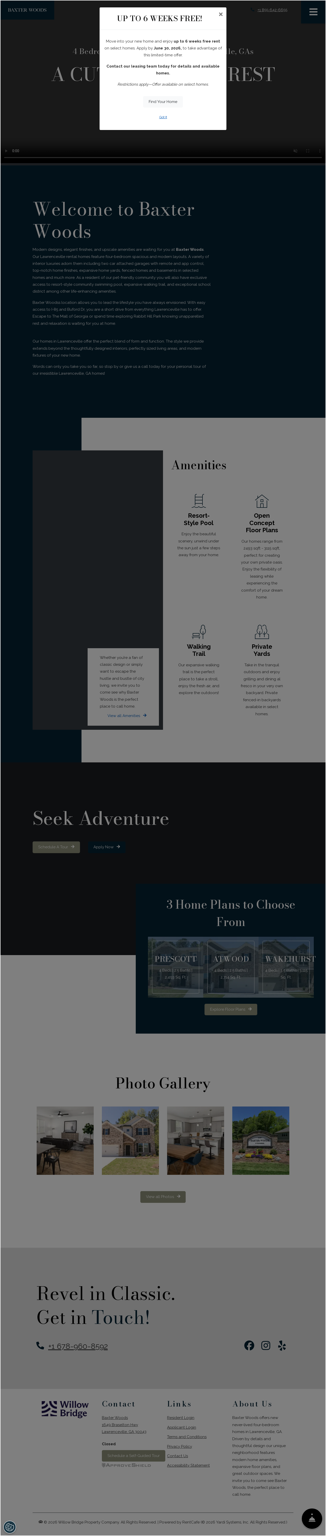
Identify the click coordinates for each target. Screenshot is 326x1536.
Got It (163, 117)
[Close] (220, 14)
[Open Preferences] (9, 1527)
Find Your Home (163, 101)
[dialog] (163, 768)
